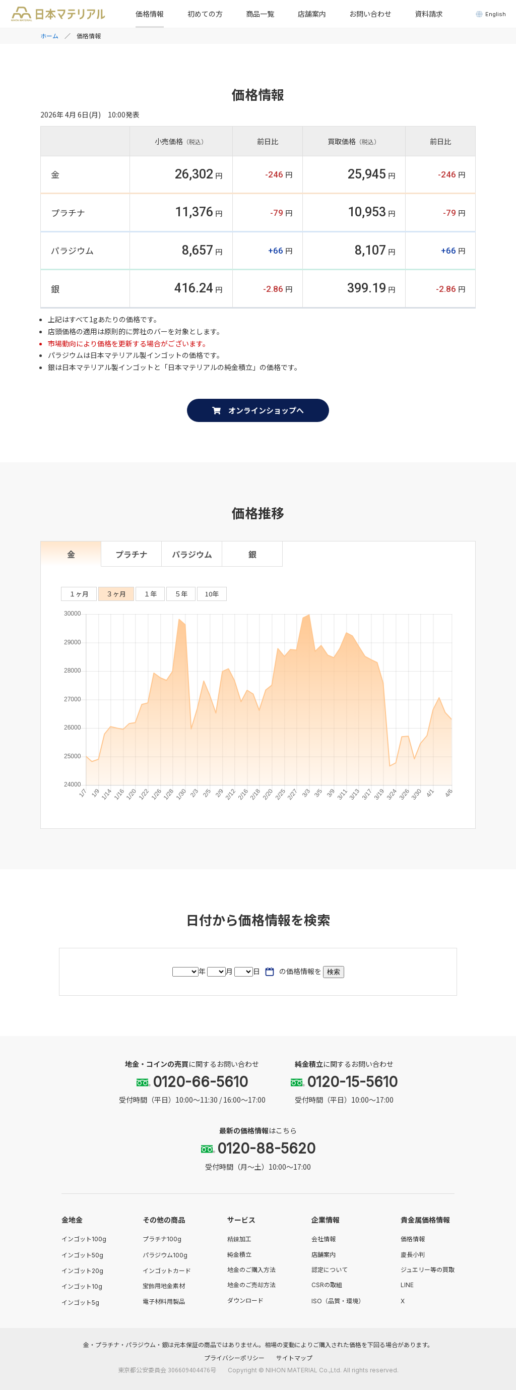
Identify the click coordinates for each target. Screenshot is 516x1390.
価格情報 (150, 14)
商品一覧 (260, 14)
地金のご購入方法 (251, 1269)
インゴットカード (167, 1270)
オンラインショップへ (258, 410)
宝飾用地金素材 (164, 1285)
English (491, 14)
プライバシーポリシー (234, 1357)
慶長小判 (413, 1254)
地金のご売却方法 (251, 1284)
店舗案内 (312, 14)
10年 (212, 593)
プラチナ (131, 554)
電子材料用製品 (164, 1301)
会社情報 (323, 1238)
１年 (150, 593)
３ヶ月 (116, 593)
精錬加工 (239, 1238)
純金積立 (239, 1254)
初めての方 (205, 14)
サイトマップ (294, 1357)
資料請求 (429, 14)
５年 (180, 593)
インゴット (83, 1238)
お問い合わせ (370, 14)
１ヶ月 (79, 593)
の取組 (326, 1284)
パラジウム (192, 554)
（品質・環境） (337, 1300)
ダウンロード (245, 1300)
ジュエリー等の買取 (428, 1269)
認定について (329, 1269)
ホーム (49, 35)
